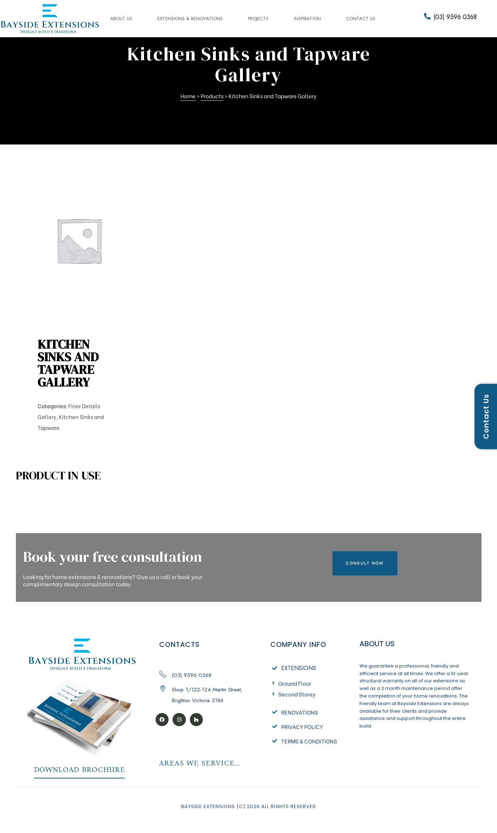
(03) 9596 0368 (455, 17)
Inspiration (307, 18)
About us (121, 18)
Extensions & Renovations (190, 18)
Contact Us (360, 18)
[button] (364, 563)
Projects (258, 18)
